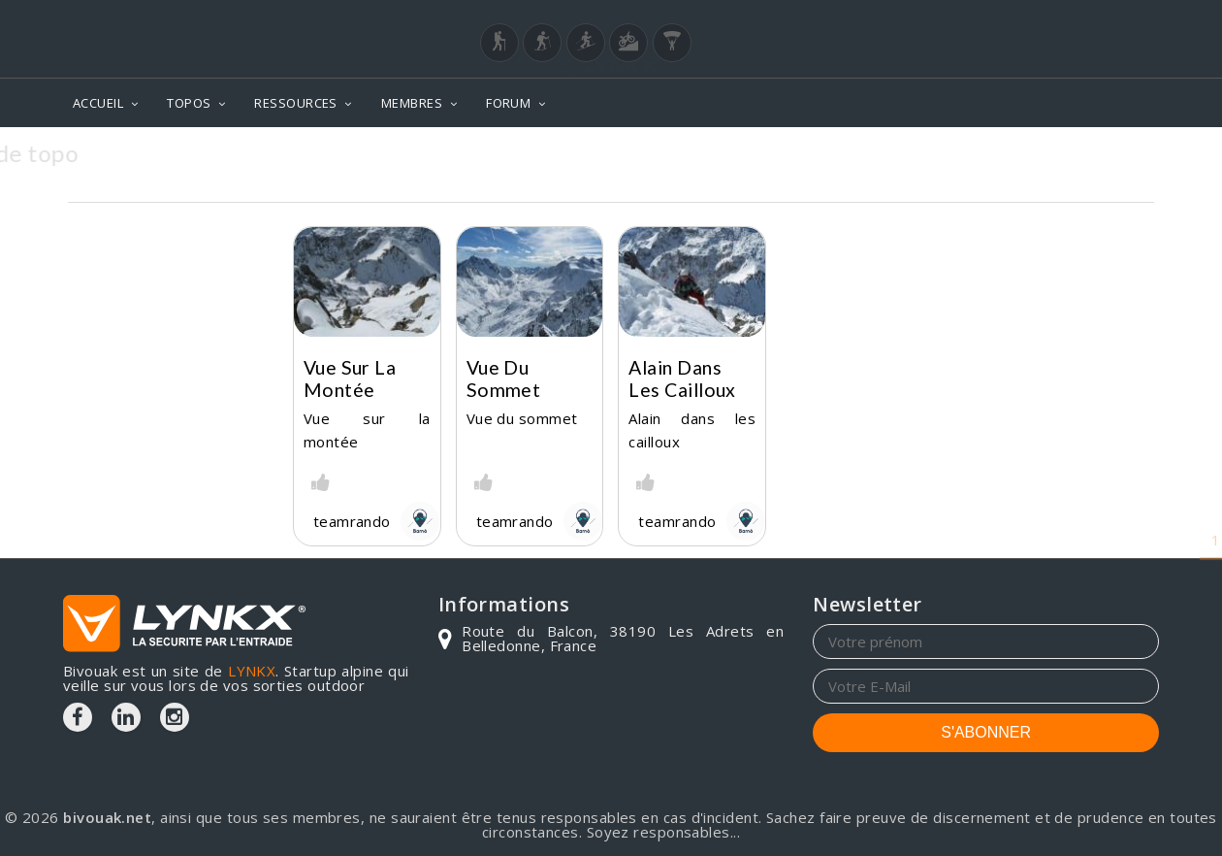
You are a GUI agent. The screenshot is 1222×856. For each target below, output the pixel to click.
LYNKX (251, 670)
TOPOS (188, 103)
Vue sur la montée (350, 378)
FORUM (508, 103)
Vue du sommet (503, 378)
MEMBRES (411, 103)
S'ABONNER (986, 732)
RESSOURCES (296, 103)
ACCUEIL (98, 103)
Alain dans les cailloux (681, 378)
